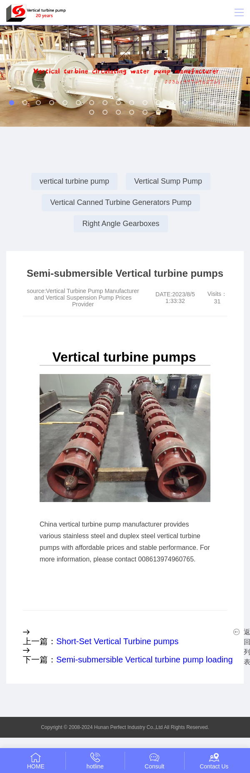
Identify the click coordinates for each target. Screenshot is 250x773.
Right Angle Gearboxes (120, 223)
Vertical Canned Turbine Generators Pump (120, 202)
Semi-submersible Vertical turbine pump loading (144, 659)
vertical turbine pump (74, 181)
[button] (11, 102)
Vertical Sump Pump (168, 181)
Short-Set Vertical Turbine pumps (117, 641)
